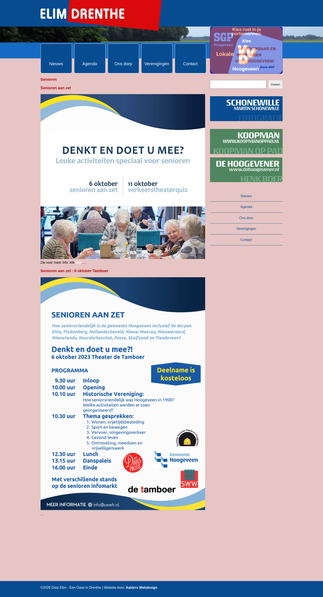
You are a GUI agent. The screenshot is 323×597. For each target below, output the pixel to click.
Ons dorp (246, 218)
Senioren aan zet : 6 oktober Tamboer (75, 271)
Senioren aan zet (56, 88)
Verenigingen (246, 229)
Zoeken (275, 84)
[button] (246, 50)
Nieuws (246, 196)
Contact (246, 240)
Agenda (246, 207)
